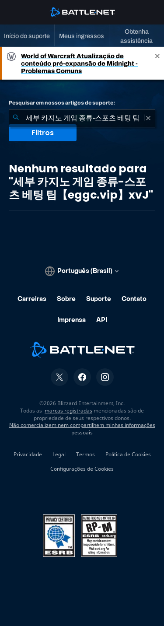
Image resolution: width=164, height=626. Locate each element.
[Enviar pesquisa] (16, 118)
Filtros (42, 133)
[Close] (157, 63)
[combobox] (82, 118)
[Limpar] (148, 118)
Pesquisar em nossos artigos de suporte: (62, 103)
